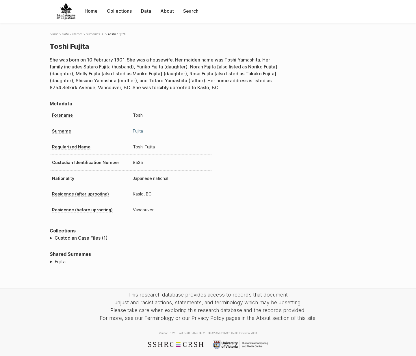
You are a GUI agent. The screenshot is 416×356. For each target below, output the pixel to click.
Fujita (138, 130)
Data (146, 11)
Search (190, 11)
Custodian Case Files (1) (81, 238)
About (167, 11)
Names (77, 34)
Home (91, 11)
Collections (119, 11)
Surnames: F (95, 34)
